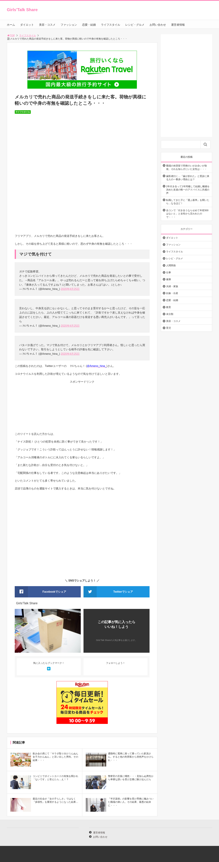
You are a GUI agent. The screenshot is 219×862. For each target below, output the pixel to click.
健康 (168, 279)
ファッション (69, 24)
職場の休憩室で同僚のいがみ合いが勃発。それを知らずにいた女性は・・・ (186, 167)
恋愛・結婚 (89, 24)
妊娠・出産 (172, 293)
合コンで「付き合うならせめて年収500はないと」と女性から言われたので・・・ (187, 213)
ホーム (11, 24)
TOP (11, 35)
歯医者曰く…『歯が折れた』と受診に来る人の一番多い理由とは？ (187, 178)
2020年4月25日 (70, 289)
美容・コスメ (47, 24)
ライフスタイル (110, 24)
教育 (168, 307)
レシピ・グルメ (134, 24)
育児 (168, 328)
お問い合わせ (158, 24)
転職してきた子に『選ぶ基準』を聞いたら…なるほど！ (187, 202)
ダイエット (27, 24)
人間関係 (171, 265)
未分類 (169, 314)
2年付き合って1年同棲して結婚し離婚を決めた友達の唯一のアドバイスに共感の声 (188, 189)
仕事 (168, 272)
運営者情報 (178, 24)
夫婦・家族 (172, 286)
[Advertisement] (82, 408)
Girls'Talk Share (22, 9)
